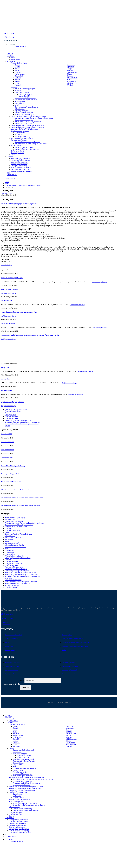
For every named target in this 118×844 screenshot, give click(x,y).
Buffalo (17, 79)
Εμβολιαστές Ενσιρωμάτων (20, 131)
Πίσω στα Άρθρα (6, 193)
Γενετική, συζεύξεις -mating (12, 666)
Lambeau (70, 70)
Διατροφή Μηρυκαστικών (19, 162)
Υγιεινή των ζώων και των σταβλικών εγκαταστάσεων (28, 116)
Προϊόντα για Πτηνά (17, 151)
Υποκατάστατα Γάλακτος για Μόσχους (27, 142)
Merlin (17, 70)
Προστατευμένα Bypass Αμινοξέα (26, 100)
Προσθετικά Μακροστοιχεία (24, 112)
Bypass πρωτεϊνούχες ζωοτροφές (25, 89)
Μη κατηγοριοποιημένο (12, 543)
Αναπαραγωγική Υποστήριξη (20, 158)
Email (40, 680)
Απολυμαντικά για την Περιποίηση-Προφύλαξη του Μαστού (34, 118)
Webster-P (18, 85)
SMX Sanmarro (72, 78)
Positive (17, 65)
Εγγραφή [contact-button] (25, 688)
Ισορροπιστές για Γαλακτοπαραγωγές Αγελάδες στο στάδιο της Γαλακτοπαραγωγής (30, 335)
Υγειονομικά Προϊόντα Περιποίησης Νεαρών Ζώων (27, 125)
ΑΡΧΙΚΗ (10, 54)
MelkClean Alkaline (8, 324)
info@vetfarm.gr (9, 37)
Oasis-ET (18, 78)
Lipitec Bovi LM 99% (26, 94)
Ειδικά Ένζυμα (19, 109)
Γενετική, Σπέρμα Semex (19, 63)
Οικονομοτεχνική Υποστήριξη (20, 169)
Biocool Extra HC (21, 136)
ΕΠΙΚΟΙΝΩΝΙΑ (12, 175)
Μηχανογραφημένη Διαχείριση (21, 167)
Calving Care (5, 379)
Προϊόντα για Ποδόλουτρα (23, 123)
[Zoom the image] (108, 20)
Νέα (6, 549)
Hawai (17, 68)
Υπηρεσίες (8, 578)
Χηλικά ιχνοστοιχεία (21, 111)
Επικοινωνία (6, 624)
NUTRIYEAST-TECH (7, 450)
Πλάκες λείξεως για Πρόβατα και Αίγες (27, 149)
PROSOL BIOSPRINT (7, 442)
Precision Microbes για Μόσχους (12, 278)
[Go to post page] (8, 361)
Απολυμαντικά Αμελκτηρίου (24, 120)
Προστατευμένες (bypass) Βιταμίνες (26, 107)
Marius (69, 74)
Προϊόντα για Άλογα (17, 153)
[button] (2, 712)
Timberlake (71, 65)
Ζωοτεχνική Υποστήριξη (19, 165)
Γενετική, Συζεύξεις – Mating (20, 160)
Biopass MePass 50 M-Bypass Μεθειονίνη (13, 466)
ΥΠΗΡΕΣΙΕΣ (11, 156)
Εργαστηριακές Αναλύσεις (19, 164)
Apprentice (70, 67)
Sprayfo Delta (5, 367)
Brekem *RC (19, 76)
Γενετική (8, 528)
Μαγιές (17, 105)
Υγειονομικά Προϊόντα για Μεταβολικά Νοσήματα (27, 127)
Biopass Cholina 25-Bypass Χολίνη (11, 481)
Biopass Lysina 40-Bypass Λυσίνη (10, 474)
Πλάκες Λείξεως (16, 145)
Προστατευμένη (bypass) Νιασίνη (12, 402)
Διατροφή (14, 87)
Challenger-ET (72, 83)
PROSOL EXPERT (6, 434)
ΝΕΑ (8, 173)
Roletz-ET (18, 81)
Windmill (70, 85)
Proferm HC (19, 134)
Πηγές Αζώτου (19, 103)
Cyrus (17, 83)
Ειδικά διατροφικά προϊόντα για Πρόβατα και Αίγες (19, 312)
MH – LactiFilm (6, 390)
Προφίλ (13, 57)
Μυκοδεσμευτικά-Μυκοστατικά (25, 98)
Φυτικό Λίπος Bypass (22, 92)
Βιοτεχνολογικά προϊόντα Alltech (21, 138)
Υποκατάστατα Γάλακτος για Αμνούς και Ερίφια (31, 143)
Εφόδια (13, 154)
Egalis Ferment (20, 133)
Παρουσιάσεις (15, 59)
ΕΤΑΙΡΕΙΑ (10, 56)
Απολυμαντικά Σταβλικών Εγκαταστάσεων (29, 122)
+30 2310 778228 (9, 33)
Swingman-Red (72, 72)
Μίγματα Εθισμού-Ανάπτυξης (24, 114)
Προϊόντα (33, 204)
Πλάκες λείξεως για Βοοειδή (24, 147)
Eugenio (17, 67)
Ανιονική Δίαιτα (20, 101)
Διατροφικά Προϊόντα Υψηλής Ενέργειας (24, 129)
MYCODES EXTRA (7, 458)
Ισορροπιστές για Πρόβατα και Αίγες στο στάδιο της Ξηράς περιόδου (20, 505)
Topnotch (18, 72)
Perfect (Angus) (20, 74)
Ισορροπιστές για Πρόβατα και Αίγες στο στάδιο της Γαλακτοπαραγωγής (22, 497)
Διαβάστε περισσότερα (99, 282)
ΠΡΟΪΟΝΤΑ (11, 61)
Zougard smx (71, 81)
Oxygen (69, 68)
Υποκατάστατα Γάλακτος (19, 140)
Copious (70, 76)
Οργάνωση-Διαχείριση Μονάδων (21, 171)
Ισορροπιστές (19, 90)
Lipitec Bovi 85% (24, 96)
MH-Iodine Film (6, 301)
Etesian (69, 79)
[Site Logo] (33, 31)
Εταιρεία (5, 622)
